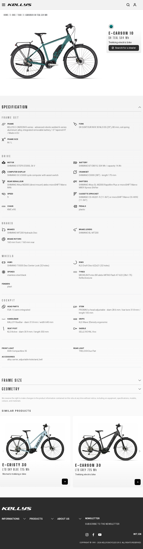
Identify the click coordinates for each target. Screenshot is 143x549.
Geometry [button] (11, 389)
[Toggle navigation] (3, 5)
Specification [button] (15, 107)
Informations (10, 518)
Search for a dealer (125, 48)
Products (36, 518)
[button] (3, 451)
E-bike (13, 15)
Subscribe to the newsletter (102, 524)
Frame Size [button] (12, 380)
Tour (19, 15)
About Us (63, 518)
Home (6, 15)
